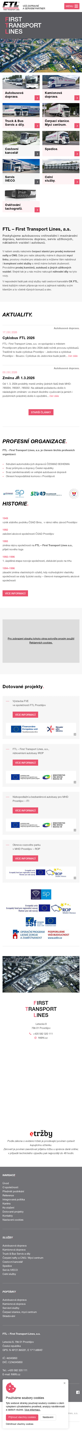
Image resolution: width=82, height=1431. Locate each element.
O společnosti (10, 1187)
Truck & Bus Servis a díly (16, 1254)
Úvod (6, 1183)
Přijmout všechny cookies (22, 1417)
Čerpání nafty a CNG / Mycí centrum (23, 1258)
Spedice (7, 1266)
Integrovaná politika (14, 1200)
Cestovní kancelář (13, 1262)
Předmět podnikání (13, 1191)
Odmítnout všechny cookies (19, 1424)
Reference (8, 1195)
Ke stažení (8, 1208)
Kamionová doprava (14, 1250)
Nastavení (48, 1417)
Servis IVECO (10, 1270)
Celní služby (9, 1274)
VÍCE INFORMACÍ (15, 594)
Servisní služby (11, 1308)
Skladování (9, 1316)
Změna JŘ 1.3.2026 (19, 378)
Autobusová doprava (14, 1246)
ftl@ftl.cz (43, 1038)
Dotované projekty (13, 1212)
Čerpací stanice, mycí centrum (20, 1312)
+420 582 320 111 (43, 1034)
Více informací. (32, 1410)
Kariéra (6, 1204)
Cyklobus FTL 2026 (19, 338)
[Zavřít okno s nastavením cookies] (64, 1383)
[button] (22, 68)
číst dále (73, 356)
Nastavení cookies (13, 1220)
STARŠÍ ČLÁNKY (41, 412)
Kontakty (8, 1216)
